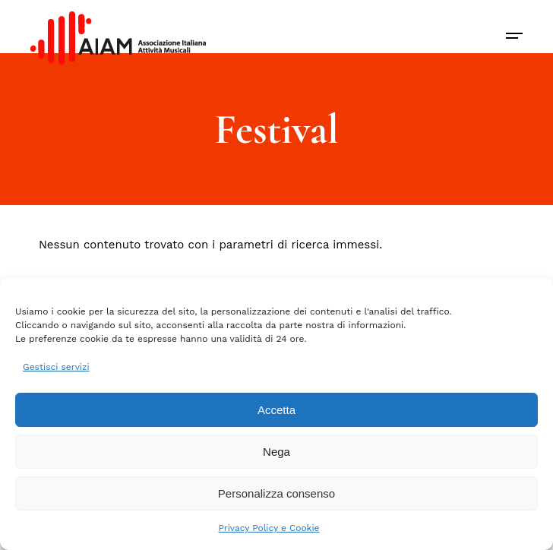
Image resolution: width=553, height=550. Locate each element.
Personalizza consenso (276, 493)
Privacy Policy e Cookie (268, 528)
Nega (276, 451)
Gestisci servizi (56, 367)
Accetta (276, 409)
